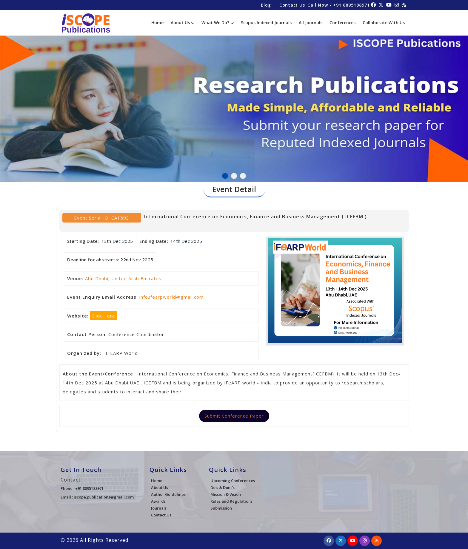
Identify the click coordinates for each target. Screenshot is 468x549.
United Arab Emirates (136, 278)
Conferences (342, 22)
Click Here (103, 316)
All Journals (310, 22)
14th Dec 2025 (186, 241)
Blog (265, 4)
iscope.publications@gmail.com (104, 497)
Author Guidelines (168, 494)
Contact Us (291, 4)
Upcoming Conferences (232, 480)
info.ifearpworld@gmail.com (171, 297)
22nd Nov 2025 (136, 260)
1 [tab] (225, 176)
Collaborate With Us (384, 22)
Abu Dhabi (96, 278)
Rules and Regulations (231, 501)
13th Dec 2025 (117, 241)
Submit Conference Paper (234, 416)
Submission (221, 508)
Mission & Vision (225, 494)
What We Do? (217, 22)
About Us (182, 22)
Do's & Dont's (222, 487)
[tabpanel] (234, 105)
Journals (159, 508)
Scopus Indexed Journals (266, 22)
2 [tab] (234, 176)
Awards (158, 501)
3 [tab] (243, 176)
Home (157, 22)
